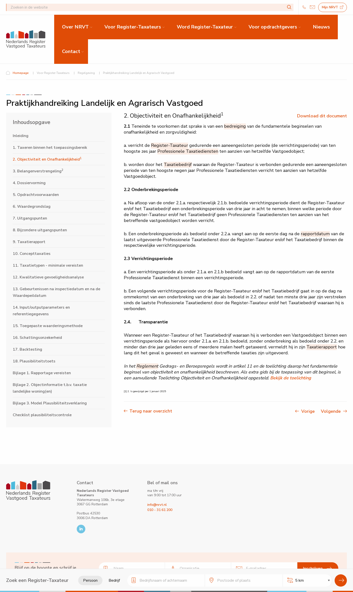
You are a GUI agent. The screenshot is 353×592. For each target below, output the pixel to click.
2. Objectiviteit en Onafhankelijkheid (47, 159)
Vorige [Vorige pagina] (309, 411)
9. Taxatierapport (29, 242)
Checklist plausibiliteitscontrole (42, 415)
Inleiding (20, 135)
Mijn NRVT (332, 7)
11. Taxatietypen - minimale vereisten (48, 265)
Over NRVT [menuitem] (75, 27)
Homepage (21, 73)
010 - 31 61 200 (159, 510)
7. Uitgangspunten (30, 218)
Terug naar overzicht (150, 411)
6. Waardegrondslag (31, 206)
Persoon (90, 580)
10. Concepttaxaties (31, 253)
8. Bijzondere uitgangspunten (40, 230)
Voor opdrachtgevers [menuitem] (273, 27)
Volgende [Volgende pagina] (334, 411)
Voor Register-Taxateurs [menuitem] (132, 27)
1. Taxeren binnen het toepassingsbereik (50, 147)
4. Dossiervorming (29, 183)
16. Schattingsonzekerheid (37, 337)
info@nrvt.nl (157, 504)
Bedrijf (114, 580)
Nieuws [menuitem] (321, 27)
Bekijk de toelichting (290, 378)
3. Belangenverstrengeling (38, 171)
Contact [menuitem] (71, 51)
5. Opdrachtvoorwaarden (36, 194)
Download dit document (322, 116)
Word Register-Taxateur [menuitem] (205, 27)
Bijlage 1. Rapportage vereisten (42, 373)
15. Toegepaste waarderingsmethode (48, 326)
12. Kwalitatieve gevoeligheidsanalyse (48, 277)
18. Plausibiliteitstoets (34, 361)
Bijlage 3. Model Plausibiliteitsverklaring (50, 403)
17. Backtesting (27, 349)
